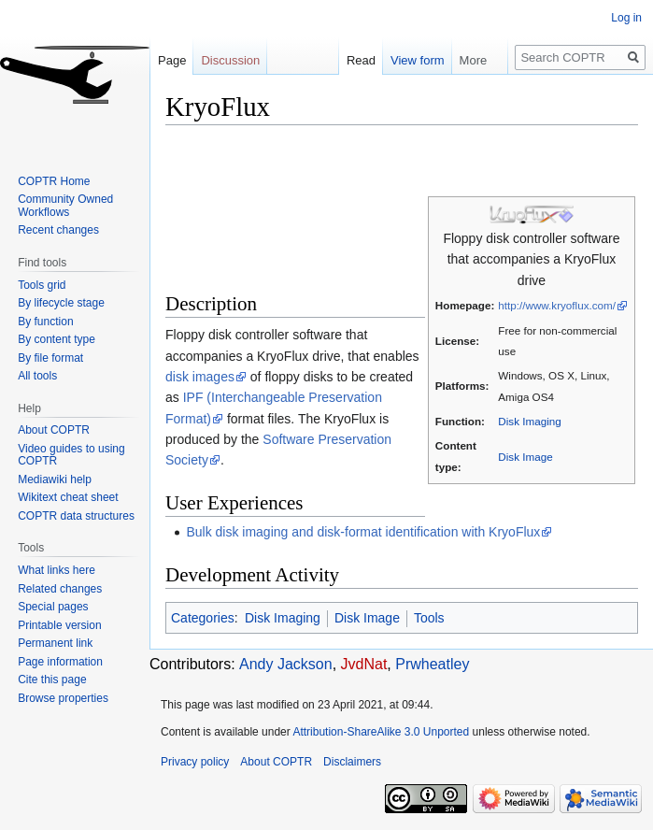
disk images (199, 376)
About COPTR (54, 429)
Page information (60, 661)
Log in (626, 17)
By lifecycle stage (61, 302)
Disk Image (525, 457)
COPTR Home (54, 181)
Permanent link (55, 643)
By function (45, 321)
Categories (202, 617)
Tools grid (41, 285)
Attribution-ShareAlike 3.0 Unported (380, 731)
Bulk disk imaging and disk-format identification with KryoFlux (363, 531)
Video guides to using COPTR (71, 455)
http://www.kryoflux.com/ (557, 305)
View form (408, 60)
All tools (37, 375)
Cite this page (52, 679)
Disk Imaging (529, 421)
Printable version (59, 625)
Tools (429, 617)
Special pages (53, 606)
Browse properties (63, 698)
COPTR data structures (76, 515)
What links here (56, 570)
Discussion (230, 60)
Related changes (60, 588)
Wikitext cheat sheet (68, 497)
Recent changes (58, 229)
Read (351, 60)
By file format (50, 358)
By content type (56, 339)
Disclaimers (352, 761)
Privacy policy (195, 761)
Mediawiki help (55, 479)
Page (172, 60)
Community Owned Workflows (65, 206)
